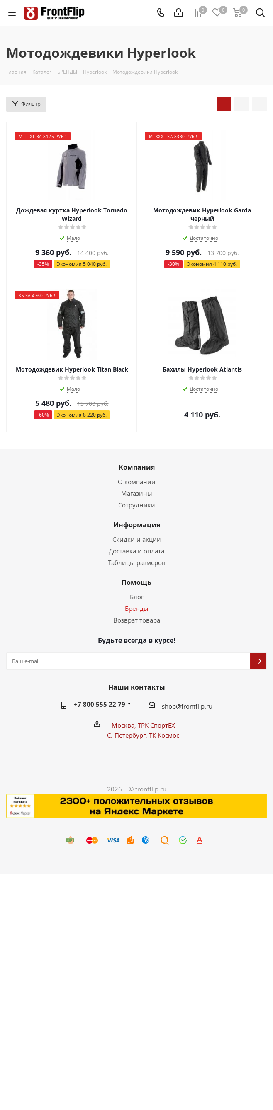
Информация (136, 524)
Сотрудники (136, 505)
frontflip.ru (196, 706)
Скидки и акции (136, 539)
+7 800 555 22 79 (99, 704)
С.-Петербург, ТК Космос (143, 735)
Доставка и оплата (136, 551)
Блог (137, 597)
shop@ (171, 706)
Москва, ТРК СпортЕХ (143, 725)
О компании (137, 482)
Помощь (136, 582)
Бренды (137, 608)
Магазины (136, 493)
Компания (137, 467)
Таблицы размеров (137, 562)
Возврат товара (136, 620)
